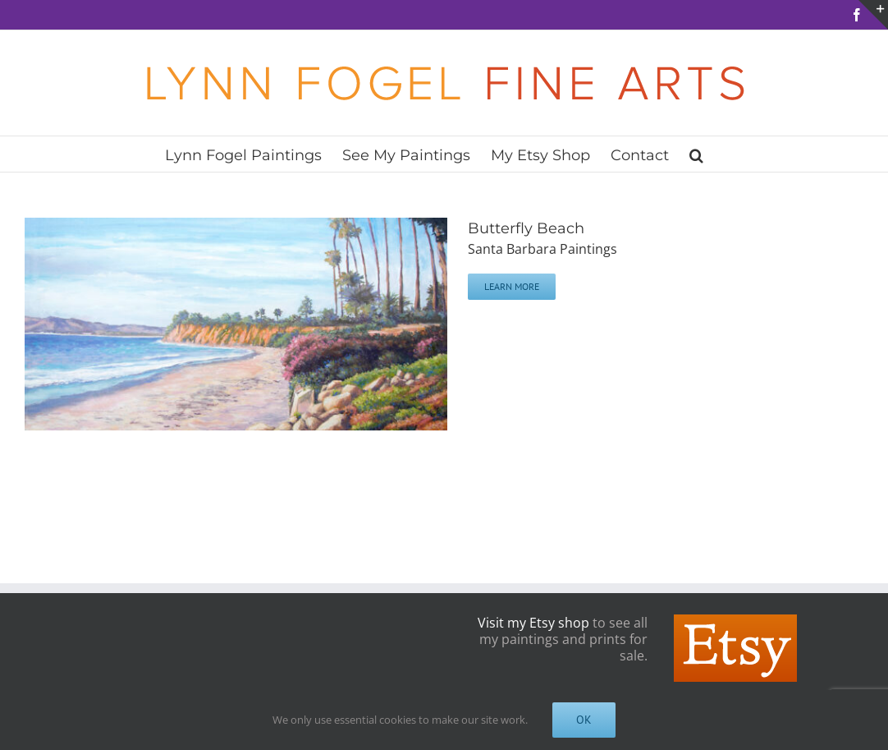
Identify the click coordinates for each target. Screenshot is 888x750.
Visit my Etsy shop (533, 623)
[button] (696, 154)
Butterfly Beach (526, 228)
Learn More (511, 286)
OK (584, 719)
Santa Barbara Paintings (542, 249)
